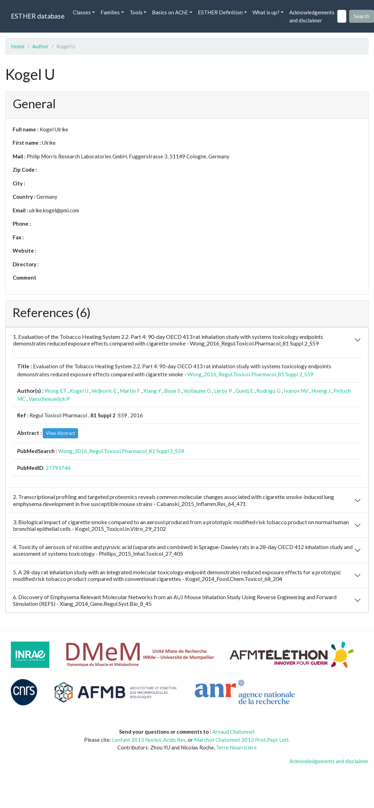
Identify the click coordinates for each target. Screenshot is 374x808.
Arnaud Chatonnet (233, 731)
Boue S (172, 391)
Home (18, 46)
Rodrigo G (268, 391)
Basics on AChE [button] (170, 12)
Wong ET (55, 391)
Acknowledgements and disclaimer (311, 16)
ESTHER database (37, 16)
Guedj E (244, 391)
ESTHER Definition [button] (220, 12)
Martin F (130, 391)
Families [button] (110, 12)
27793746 (58, 468)
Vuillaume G (197, 391)
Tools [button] (136, 12)
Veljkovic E (104, 391)
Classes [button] (82, 12)
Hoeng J (320, 391)
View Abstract (60, 433)
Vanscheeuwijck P (49, 399)
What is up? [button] (265, 12)
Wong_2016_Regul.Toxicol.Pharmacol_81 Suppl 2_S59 (250, 374)
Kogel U (79, 391)
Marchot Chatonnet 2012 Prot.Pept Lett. (242, 740)
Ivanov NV (296, 391)
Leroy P (223, 391)
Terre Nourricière (236, 747)
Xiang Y (152, 391)
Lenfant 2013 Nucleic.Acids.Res (149, 740)
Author (40, 46)
